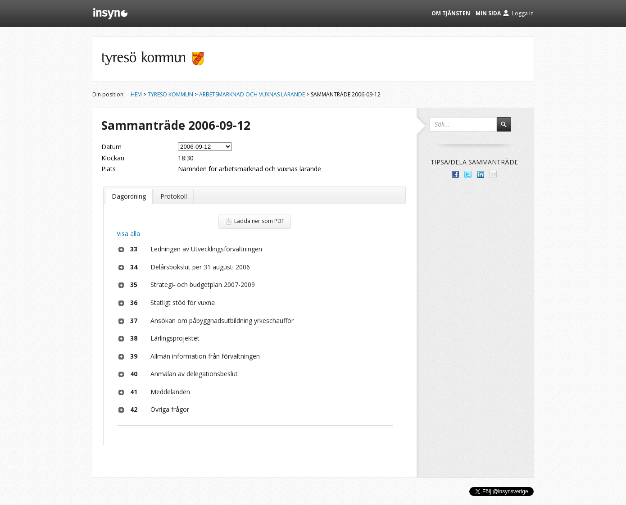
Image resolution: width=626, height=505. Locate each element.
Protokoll (173, 196)
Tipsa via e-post (493, 174)
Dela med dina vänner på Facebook (455, 174)
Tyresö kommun (170, 94)
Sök (508, 128)
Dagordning (129, 196)
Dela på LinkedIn (480, 174)
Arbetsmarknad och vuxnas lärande (252, 94)
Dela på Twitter (468, 174)
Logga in (523, 13)
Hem (136, 94)
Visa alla (128, 233)
